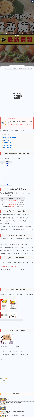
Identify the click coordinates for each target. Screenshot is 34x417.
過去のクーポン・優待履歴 (7, 145)
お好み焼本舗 (8, 163)
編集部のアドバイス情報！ (7, 147)
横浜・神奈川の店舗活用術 (7, 142)
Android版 (7, 165)
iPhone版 (7, 167)
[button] (32, 1)
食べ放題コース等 (8, 169)
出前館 (7, 184)
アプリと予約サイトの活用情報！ (8, 140)
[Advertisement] (17, 80)
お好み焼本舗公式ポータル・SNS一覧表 (9, 137)
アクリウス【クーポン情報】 (17, 1)
